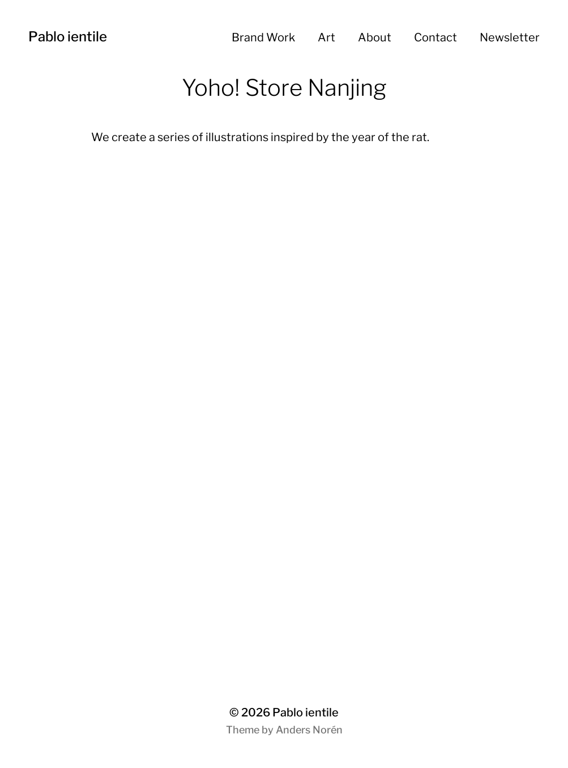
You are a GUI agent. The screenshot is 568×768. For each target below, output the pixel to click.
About (374, 37)
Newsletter (510, 37)
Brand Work (263, 37)
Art (326, 37)
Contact (435, 37)
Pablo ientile (67, 36)
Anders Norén (309, 730)
